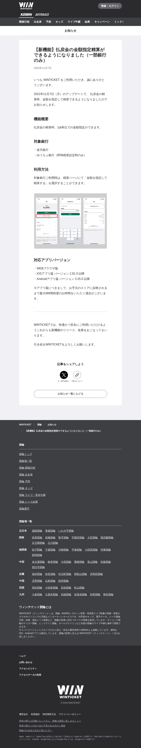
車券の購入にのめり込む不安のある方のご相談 (42, 725)
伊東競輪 (106, 549)
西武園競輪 (107, 537)
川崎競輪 (63, 549)
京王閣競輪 (38, 542)
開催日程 (24, 21)
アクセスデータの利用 (30, 675)
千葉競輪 (50, 549)
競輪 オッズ (26, 488)
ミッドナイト (122, 21)
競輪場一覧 (25, 460)
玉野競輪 (37, 580)
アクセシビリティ (28, 668)
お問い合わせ (25, 662)
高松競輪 (37, 587)
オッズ (59, 21)
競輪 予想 (24, 481)
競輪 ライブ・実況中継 (32, 495)
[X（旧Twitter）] (64, 376)
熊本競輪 (108, 594)
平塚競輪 (77, 549)
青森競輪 (50, 530)
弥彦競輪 (37, 537)
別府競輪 (95, 594)
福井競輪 (37, 574)
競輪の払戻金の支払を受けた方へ (35, 730)
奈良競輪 (50, 574)
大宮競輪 (92, 537)
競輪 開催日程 (27, 467)
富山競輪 (92, 561)
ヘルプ (22, 656)
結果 (87, 21)
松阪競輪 (106, 561)
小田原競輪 (91, 549)
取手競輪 (63, 537)
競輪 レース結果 (28, 501)
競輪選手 (24, 508)
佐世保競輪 (80, 594)
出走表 (37, 21)
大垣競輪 (66, 561)
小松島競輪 (51, 587)
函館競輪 (37, 530)
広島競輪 (50, 580)
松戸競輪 (37, 549)
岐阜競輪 (53, 561)
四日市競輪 (38, 567)
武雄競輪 (66, 594)
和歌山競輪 (80, 574)
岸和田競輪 (96, 574)
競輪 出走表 (26, 474)
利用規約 (35, 714)
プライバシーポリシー (70, 714)
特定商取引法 (49, 714)
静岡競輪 (37, 555)
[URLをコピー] (77, 376)
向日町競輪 (64, 574)
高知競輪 (66, 587)
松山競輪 (79, 587)
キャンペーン (102, 21)
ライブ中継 (74, 21)
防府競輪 (63, 580)
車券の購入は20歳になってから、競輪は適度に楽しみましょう (50, 721)
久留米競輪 (51, 594)
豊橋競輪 (79, 561)
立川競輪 (53, 542)
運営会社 (23, 714)
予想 (48, 21)
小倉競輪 (37, 594)
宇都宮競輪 (78, 537)
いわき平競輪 (66, 530)
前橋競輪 (50, 537)
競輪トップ (25, 454)
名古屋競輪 (38, 561)
